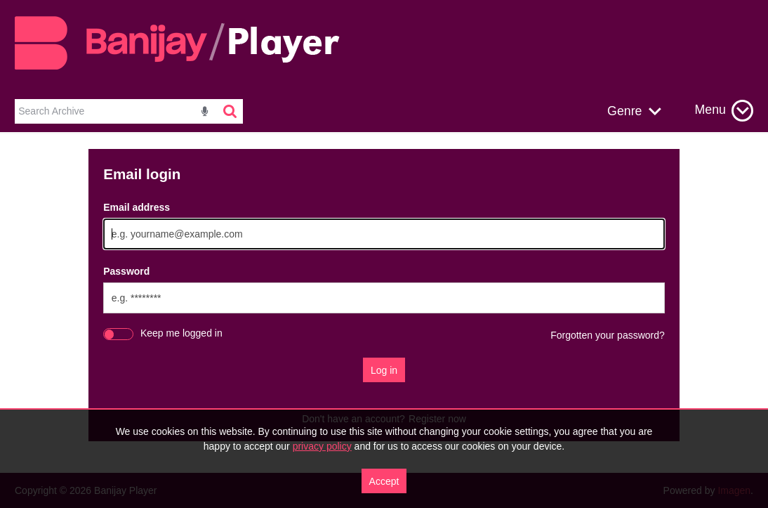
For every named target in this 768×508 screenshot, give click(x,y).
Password (126, 271)
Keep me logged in (181, 333)
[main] (384, 302)
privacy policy (322, 446)
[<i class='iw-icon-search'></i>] (231, 111)
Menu (710, 110)
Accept (384, 481)
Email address (136, 207)
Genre (624, 111)
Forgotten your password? (607, 335)
